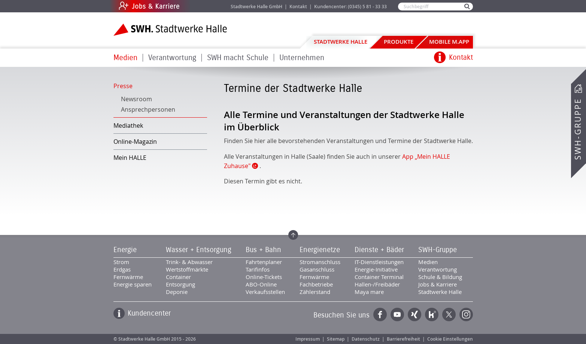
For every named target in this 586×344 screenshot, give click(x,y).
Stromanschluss (320, 262)
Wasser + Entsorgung (198, 250)
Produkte (398, 42)
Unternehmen (301, 58)
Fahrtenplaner (264, 262)
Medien (125, 58)
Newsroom (136, 99)
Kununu (431, 314)
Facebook (380, 314)
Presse (123, 86)
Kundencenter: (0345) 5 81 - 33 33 (350, 6)
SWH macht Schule (237, 58)
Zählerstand (315, 291)
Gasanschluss (317, 269)
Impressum (307, 339)
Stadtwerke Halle (340, 42)
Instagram (466, 314)
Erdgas (122, 269)
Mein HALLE (129, 158)
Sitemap (335, 339)
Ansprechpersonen (148, 109)
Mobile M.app (449, 42)
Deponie (177, 291)
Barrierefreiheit (403, 339)
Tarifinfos (258, 269)
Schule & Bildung (440, 277)
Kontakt (298, 6)
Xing (414, 314)
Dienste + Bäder (379, 250)
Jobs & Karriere (200, 6)
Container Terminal (379, 277)
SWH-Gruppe (578, 129)
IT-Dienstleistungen (379, 262)
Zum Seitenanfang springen (293, 235)
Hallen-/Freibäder (377, 284)
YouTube (397, 314)
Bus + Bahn (263, 250)
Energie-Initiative (376, 269)
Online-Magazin (135, 141)
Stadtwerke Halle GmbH (256, 6)
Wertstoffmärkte (187, 269)
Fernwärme (128, 277)
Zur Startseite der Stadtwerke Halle (170, 30)
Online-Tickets (264, 277)
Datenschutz (366, 339)
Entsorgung (180, 284)
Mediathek (128, 125)
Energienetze (320, 250)
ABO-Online (261, 284)
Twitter (449, 314)
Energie (125, 250)
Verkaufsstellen (265, 291)
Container (178, 277)
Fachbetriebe (316, 284)
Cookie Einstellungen (450, 339)
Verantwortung (172, 58)
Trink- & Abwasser (189, 262)
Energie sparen (132, 284)
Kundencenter (149, 313)
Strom (121, 262)
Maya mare (369, 291)
